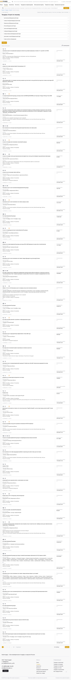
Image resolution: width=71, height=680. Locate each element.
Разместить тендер (49, 4)
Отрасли (4, 55)
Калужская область (11, 366)
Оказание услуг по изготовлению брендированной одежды (16, 187)
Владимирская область (15, 498)
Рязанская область (9, 53)
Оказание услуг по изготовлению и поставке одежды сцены (16, 201)
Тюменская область (11, 336)
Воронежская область (28, 577)
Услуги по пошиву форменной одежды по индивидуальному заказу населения (20, 437)
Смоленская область (12, 380)
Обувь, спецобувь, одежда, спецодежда (11, 57)
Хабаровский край (6, 291)
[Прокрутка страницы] (66, 672)
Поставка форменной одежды (9, 215)
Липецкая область (6, 578)
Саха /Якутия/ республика (11, 608)
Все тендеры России (58, 671)
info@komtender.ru (7, 668)
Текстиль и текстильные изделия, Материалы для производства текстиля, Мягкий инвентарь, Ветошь (24, 119)
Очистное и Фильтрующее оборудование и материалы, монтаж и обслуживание (19, 56)
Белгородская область (18, 577)
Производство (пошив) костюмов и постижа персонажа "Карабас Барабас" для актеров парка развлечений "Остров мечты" (28, 409)
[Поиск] (12, 2)
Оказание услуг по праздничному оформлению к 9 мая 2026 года (17, 333)
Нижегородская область (16, 291)
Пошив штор (5, 392)
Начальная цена (59, 50)
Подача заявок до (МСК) (61, 59)
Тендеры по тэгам (57, 667)
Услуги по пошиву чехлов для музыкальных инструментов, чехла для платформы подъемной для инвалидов (26, 156)
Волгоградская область (12, 98)
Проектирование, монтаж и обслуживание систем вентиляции (16, 530)
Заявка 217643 (5, 466)
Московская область (12, 204)
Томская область (9, 68)
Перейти (67, 647)
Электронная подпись (39, 4)
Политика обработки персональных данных (37, 677)
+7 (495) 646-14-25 (7, 666)
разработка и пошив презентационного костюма (13, 377)
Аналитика (11, 4)
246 (13, 647)
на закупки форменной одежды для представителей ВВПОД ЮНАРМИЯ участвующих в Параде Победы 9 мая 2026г (27, 95)
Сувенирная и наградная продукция (10, 180)
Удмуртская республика (11, 454)
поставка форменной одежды (9, 541)
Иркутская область (37, 577)
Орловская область (14, 578)
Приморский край (14, 247)
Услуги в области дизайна (8, 385)
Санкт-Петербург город (16, 218)
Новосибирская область (13, 232)
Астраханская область (12, 426)
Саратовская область (14, 158)
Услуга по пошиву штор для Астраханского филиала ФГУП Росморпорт (18, 423)
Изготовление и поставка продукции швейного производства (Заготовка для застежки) (22, 451)
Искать (66, 8)
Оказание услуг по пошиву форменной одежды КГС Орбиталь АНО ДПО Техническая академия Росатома (25, 363)
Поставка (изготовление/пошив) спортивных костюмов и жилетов (17, 347)
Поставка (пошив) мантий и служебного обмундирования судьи (16, 319)
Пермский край (9, 350)
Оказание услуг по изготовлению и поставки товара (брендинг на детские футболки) (21, 258)
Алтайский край (10, 322)
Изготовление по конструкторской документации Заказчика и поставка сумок (20, 127)
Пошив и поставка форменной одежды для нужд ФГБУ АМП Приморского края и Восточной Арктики (24, 244)
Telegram (5, 670)
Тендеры (6, 4)
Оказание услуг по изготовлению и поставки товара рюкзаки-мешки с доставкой (20, 573)
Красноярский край (35, 291)
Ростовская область (15, 175)
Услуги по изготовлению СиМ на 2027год (11, 172)
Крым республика (20, 544)
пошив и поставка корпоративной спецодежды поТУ (14, 66)
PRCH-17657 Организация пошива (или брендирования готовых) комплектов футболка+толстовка (24, 633)
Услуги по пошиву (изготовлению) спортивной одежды (15, 141)
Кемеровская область (13, 144)
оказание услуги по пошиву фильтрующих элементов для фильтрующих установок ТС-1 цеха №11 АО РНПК (26, 50)
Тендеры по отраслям (58, 666)
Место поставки (5, 52)
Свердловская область (14, 190)
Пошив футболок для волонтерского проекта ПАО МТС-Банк (16, 619)
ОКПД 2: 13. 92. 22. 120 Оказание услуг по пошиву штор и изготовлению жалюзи (20, 287)
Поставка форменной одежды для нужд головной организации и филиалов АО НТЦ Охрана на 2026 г (24, 555)
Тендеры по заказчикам (59, 669)
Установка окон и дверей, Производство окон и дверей (14, 117)
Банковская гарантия (59, 4)
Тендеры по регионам (58, 662)
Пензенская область (12, 130)
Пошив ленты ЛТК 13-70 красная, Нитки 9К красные (13, 495)
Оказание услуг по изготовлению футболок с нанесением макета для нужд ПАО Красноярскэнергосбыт (25, 591)
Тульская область (47, 578)
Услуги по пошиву (6, 58)
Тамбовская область (31, 578)
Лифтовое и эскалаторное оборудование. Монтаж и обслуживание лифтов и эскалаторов (21, 161)
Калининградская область (22, 115)
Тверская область (39, 578)
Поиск (1, 4)
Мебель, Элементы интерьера (9, 296)
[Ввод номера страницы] (62, 647)
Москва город (9, 84)
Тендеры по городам (58, 664)
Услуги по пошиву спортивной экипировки (12, 509)
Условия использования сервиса (62, 677)
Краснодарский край (19, 395)
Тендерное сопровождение (27, 4)
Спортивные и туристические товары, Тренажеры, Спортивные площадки (18, 355)
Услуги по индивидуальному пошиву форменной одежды (15, 230)
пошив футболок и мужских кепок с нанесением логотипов (15, 480)
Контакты (17, 4)
